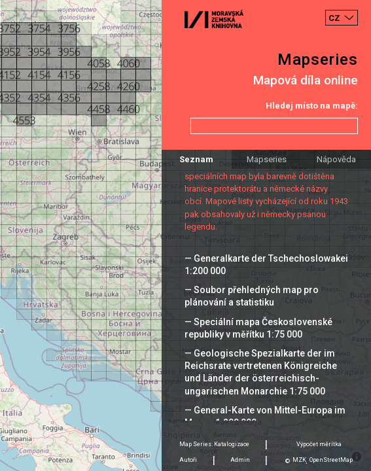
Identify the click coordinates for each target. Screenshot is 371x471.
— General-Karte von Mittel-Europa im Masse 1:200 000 (265, 416)
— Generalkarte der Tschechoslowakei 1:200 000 (266, 264)
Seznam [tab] (196, 159)
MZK (299, 460)
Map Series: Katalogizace (214, 444)
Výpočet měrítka (319, 444)
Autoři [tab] (188, 460)
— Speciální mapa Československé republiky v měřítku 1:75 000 (258, 328)
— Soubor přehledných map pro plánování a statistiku (252, 296)
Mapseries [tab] (267, 159)
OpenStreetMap (331, 460)
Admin (240, 460)
